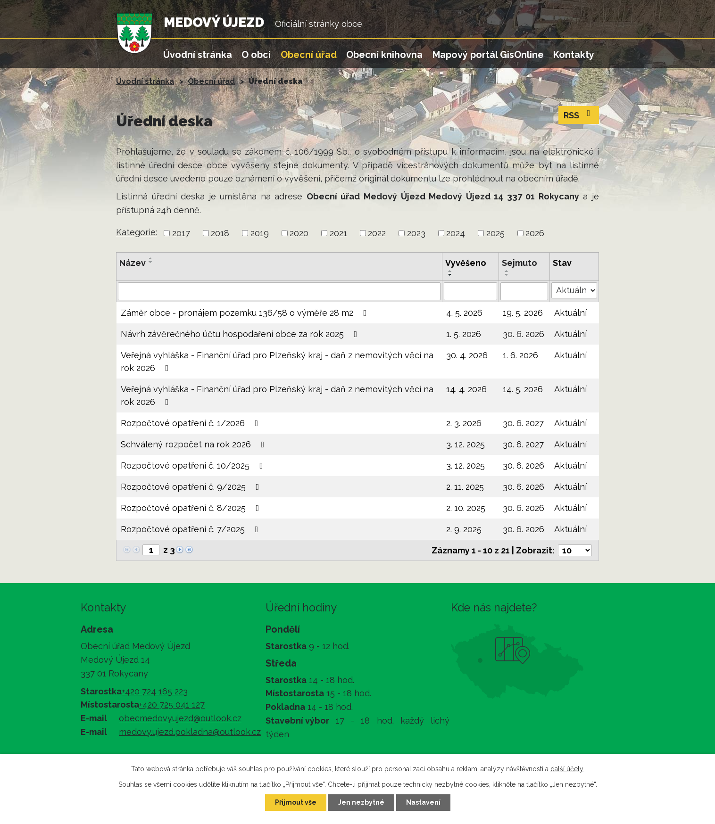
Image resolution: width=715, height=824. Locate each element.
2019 (259, 233)
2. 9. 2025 (464, 529)
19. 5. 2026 (523, 313)
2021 (338, 233)
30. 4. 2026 (467, 355)
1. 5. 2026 (463, 334)
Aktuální (570, 313)
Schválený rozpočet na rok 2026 (194, 444)
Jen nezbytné (361, 802)
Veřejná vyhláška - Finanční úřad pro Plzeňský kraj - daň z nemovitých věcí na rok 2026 (277, 361)
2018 (220, 233)
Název (132, 263)
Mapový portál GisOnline (488, 54)
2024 (455, 233)
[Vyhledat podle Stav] (574, 290)
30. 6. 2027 (523, 423)
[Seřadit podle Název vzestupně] (151, 258)
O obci (256, 54)
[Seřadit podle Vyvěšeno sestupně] (450, 275)
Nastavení (423, 802)
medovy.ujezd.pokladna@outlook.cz (190, 732)
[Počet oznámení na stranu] (575, 550)
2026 (534, 233)
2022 (377, 233)
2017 (181, 233)
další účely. (567, 769)
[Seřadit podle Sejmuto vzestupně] (507, 271)
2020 (299, 233)
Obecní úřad (309, 54)
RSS (579, 114)
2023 (416, 233)
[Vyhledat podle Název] (279, 291)
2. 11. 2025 (465, 487)
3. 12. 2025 (465, 444)
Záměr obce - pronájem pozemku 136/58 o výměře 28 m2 (246, 313)
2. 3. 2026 (464, 423)
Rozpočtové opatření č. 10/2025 (194, 465)
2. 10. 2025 (465, 508)
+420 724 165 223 (155, 691)
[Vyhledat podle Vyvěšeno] (470, 291)
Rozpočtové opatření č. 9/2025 (192, 487)
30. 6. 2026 (523, 334)
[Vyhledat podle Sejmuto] (524, 291)
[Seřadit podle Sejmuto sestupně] (507, 275)
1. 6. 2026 (520, 355)
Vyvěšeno (465, 263)
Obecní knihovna (384, 54)
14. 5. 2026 (523, 389)
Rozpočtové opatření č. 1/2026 (191, 423)
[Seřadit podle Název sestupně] (151, 262)
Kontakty (573, 54)
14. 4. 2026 (466, 389)
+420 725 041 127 (172, 704)
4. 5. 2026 (464, 313)
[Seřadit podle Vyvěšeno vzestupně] (450, 271)
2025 (495, 233)
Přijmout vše (295, 802)
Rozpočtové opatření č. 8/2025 (192, 508)
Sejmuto (519, 263)
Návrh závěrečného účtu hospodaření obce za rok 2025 (241, 334)
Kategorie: (136, 232)
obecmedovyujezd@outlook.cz (180, 718)
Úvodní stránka (197, 54)
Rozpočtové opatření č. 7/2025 (191, 529)
